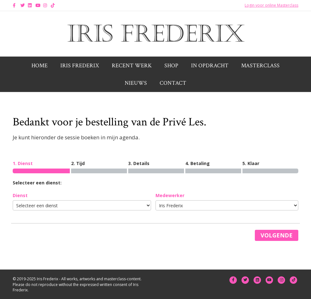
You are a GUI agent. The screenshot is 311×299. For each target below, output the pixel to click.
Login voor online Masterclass (271, 5)
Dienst (20, 195)
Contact (173, 83)
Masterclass (260, 65)
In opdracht (209, 65)
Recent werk (132, 65)
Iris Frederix (79, 65)
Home (39, 65)
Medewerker (170, 195)
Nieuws (136, 83)
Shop (171, 65)
